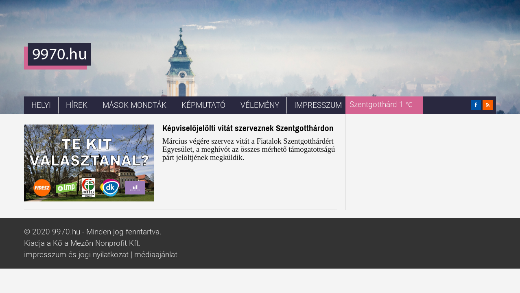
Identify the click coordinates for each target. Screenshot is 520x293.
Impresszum (318, 105)
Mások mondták (134, 105)
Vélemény (259, 105)
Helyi (41, 105)
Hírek (76, 105)
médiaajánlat (155, 254)
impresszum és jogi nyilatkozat (76, 254)
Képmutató (203, 105)
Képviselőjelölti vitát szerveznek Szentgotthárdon (248, 128)
